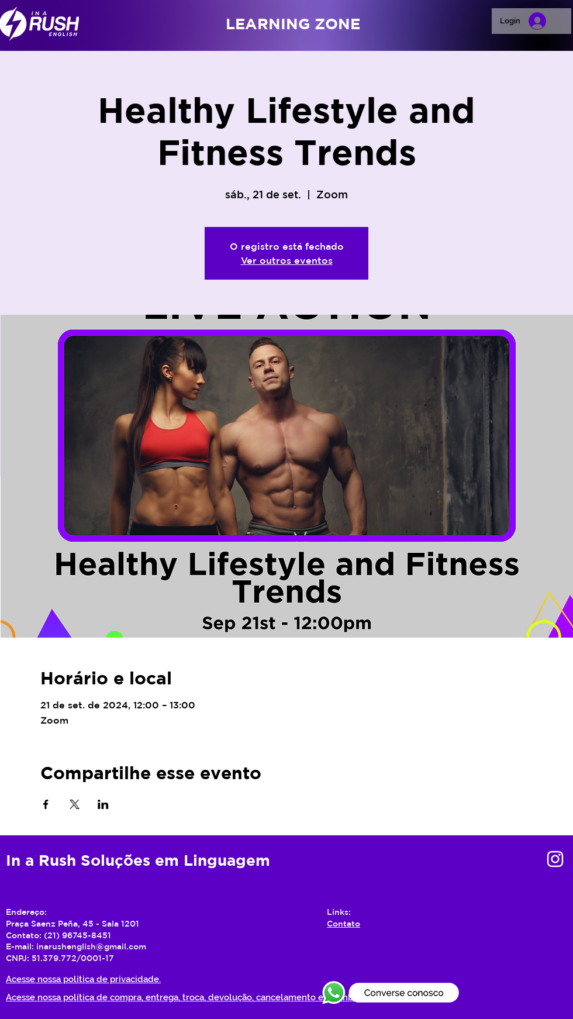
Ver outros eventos (287, 260)
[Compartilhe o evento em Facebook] (45, 804)
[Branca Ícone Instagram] (555, 859)
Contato (343, 923)
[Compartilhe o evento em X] (74, 804)
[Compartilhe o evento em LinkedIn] (103, 804)
